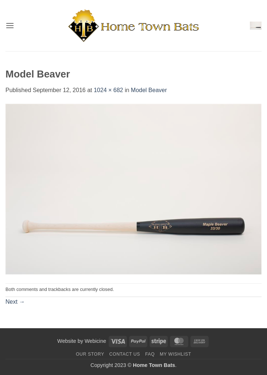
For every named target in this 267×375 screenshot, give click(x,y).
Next (15, 302)
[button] (9, 25)
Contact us (124, 354)
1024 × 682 (108, 90)
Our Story (90, 354)
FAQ (150, 354)
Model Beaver (149, 90)
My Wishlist (175, 354)
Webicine (95, 341)
